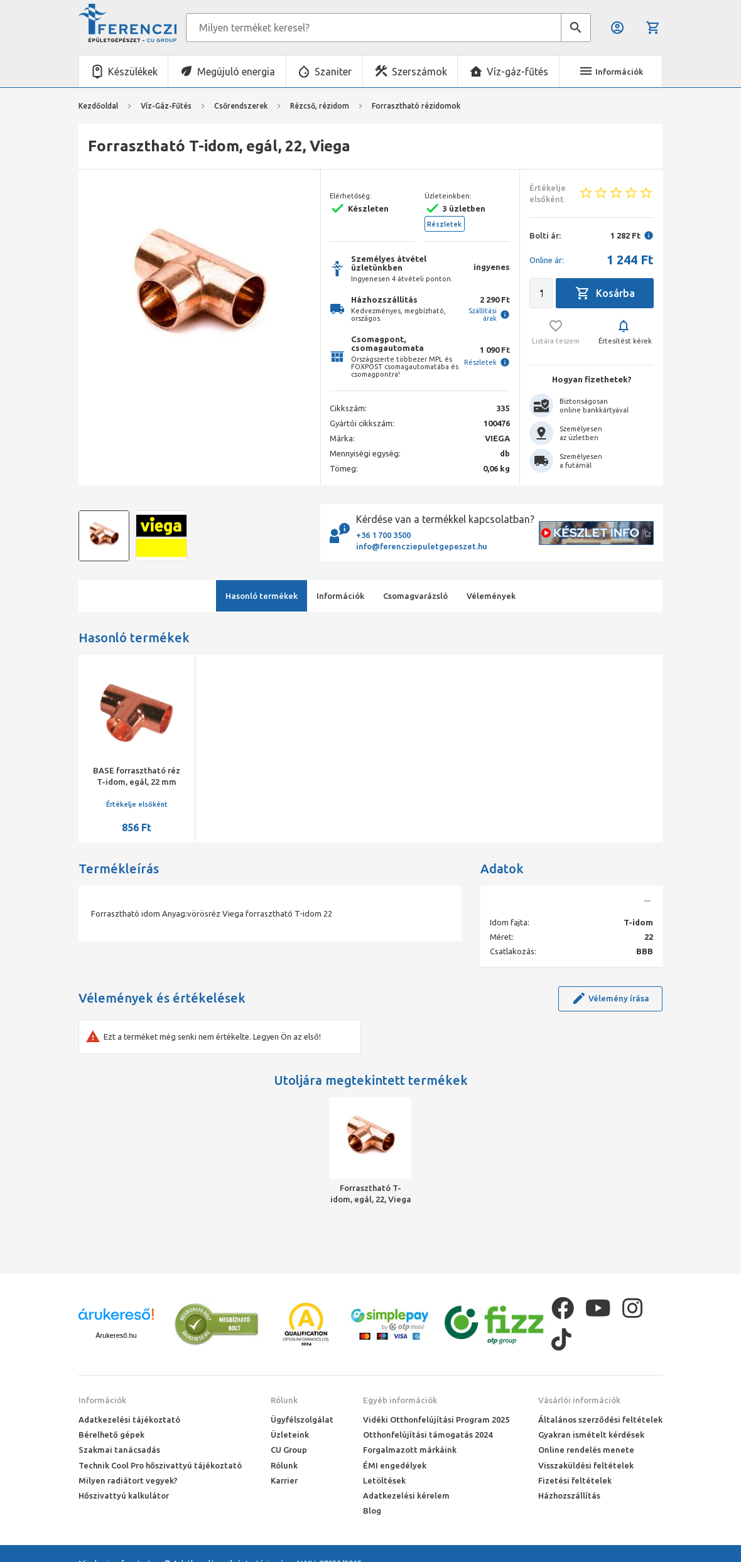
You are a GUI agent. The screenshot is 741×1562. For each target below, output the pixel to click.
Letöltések (384, 1480)
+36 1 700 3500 (383, 535)
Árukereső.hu (115, 1335)
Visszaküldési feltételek (586, 1465)
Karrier (284, 1480)
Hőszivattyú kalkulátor (123, 1495)
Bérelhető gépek (111, 1434)
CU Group (289, 1449)
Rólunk (284, 1400)
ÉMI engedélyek (394, 1465)
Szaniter (333, 71)
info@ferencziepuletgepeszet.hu (421, 546)
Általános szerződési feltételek (600, 1419)
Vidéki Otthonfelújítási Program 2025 (436, 1419)
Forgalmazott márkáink (410, 1449)
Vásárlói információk (579, 1400)
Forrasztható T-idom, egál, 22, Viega (370, 1193)
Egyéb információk (400, 1400)
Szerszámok (419, 71)
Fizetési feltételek (575, 1480)
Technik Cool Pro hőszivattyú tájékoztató (160, 1465)
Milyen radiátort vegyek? (128, 1480)
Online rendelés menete (586, 1449)
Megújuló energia (236, 71)
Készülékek (133, 71)
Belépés (617, 27)
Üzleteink (290, 1434)
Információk (102, 1400)
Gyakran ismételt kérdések (591, 1434)
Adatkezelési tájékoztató (129, 1419)
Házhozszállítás (569, 1495)
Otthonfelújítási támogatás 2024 (427, 1434)
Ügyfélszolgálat (302, 1419)
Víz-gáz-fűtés (517, 71)
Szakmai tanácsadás (119, 1449)
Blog (372, 1510)
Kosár (653, 27)
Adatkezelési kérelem (406, 1495)
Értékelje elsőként (137, 804)
